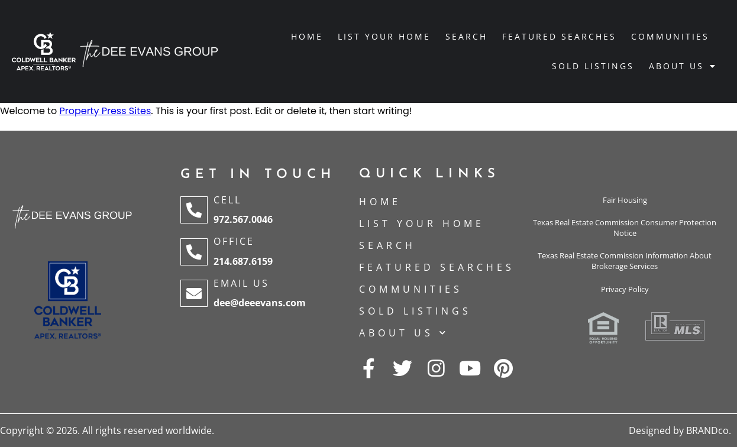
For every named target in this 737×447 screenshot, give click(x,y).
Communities (670, 36)
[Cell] (194, 210)
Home (307, 36)
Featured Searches (559, 36)
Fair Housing (625, 200)
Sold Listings (593, 66)
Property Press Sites (105, 111)
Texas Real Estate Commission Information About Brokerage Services (625, 260)
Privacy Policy (625, 289)
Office (234, 241)
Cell (227, 199)
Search (466, 36)
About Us (683, 66)
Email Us (241, 283)
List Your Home (384, 36)
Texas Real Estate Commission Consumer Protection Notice (624, 227)
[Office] (194, 251)
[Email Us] (194, 293)
